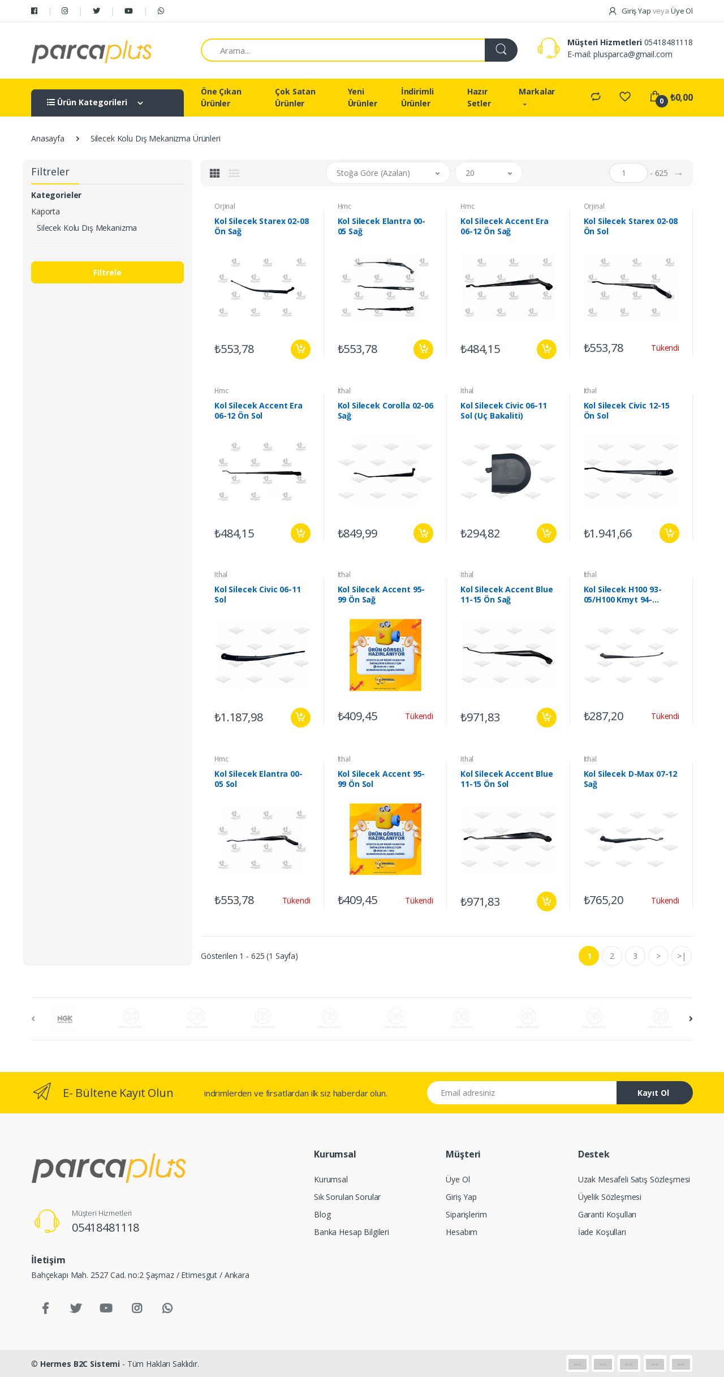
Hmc (345, 206)
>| (681, 955)
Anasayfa (47, 138)
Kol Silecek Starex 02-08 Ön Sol (631, 226)
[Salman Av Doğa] (91, 50)
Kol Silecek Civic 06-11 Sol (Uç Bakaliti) (503, 411)
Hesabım (461, 1232)
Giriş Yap (461, 1196)
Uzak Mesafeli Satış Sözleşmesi (634, 1179)
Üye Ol (457, 1179)
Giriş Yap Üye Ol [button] (650, 11)
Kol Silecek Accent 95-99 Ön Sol (381, 779)
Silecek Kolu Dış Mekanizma (87, 227)
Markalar (537, 91)
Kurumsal (331, 1179)
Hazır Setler (479, 97)
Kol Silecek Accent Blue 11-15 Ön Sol (506, 779)
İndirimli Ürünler (417, 97)
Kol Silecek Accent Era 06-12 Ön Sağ (504, 226)
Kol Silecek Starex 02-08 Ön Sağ (261, 226)
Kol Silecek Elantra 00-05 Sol (258, 779)
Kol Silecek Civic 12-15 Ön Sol (627, 411)
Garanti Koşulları (607, 1214)
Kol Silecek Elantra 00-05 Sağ (382, 226)
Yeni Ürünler (362, 97)
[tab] (215, 173)
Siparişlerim (466, 1214)
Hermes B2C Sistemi (80, 1363)
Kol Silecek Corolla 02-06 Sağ (385, 411)
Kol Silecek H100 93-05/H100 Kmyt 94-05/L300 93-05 (623, 594)
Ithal (344, 390)
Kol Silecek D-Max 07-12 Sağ (631, 779)
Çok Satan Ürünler (295, 97)
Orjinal (224, 206)
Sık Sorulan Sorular (347, 1196)
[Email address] (522, 1092)
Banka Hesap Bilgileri (351, 1232)
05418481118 (668, 42)
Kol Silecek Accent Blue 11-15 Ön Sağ (506, 594)
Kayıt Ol (653, 1092)
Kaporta (45, 211)
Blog (322, 1214)
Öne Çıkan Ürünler (221, 97)
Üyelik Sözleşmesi (610, 1196)
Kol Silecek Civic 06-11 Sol (257, 594)
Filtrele (107, 272)
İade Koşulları (602, 1232)
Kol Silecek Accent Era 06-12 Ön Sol (258, 411)
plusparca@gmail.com (632, 54)
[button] (388, 173)
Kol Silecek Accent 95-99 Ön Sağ (381, 594)
